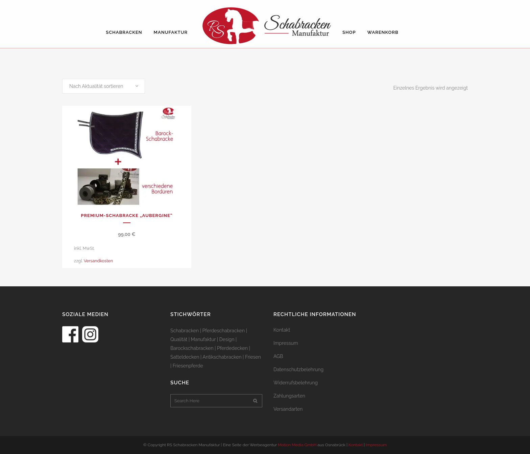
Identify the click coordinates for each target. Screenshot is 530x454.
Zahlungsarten (289, 396)
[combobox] (103, 86)
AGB (278, 356)
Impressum (285, 343)
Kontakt (281, 330)
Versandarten (288, 409)
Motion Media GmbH (297, 445)
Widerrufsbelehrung (295, 382)
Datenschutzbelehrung (298, 369)
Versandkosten (98, 260)
